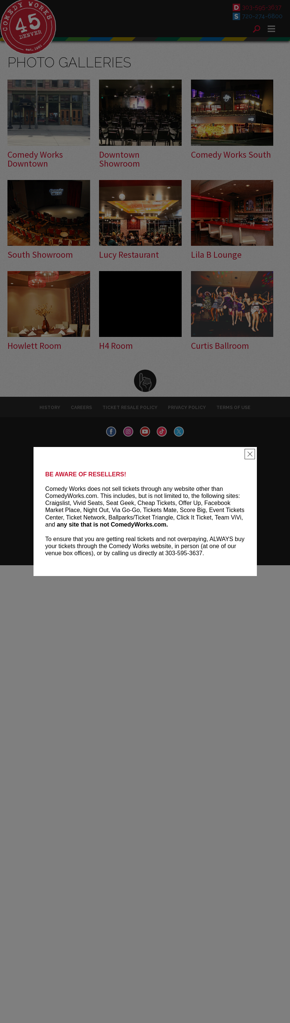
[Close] (250, 454)
